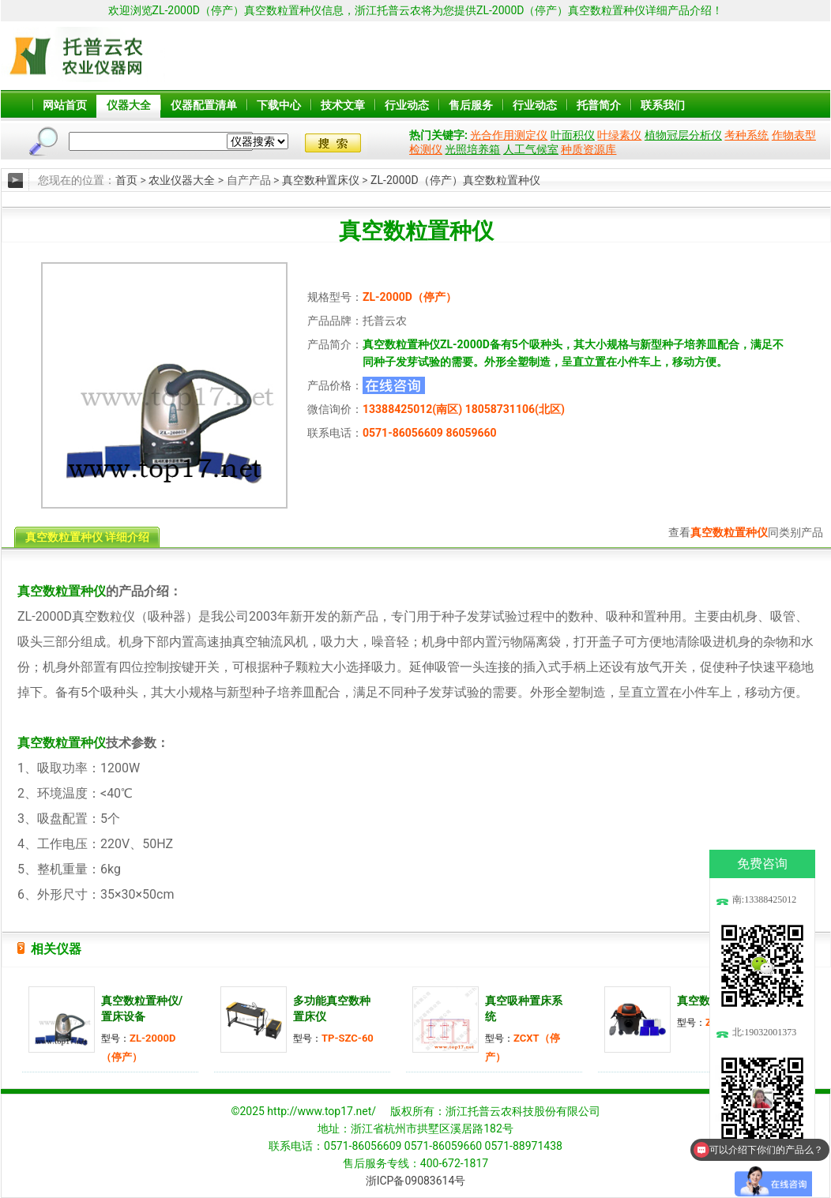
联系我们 (663, 105)
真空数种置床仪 (320, 180)
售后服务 (471, 105)
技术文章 (343, 105)
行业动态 (407, 105)
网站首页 (65, 105)
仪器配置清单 (204, 105)
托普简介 (599, 105)
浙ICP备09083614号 (416, 1180)
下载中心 (279, 105)
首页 (126, 180)
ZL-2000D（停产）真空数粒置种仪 (455, 180)
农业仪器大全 (182, 180)
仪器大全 (129, 105)
